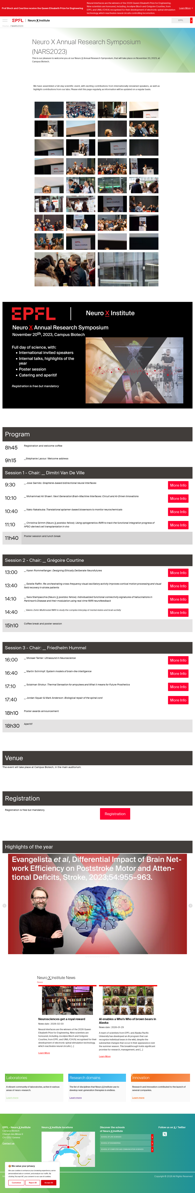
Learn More (185, 8)
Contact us (8, 1143)
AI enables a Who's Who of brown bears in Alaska (127, 1021)
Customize (16, 1183)
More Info (178, 485)
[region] (32, 1175)
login (162, 20)
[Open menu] (4, 20)
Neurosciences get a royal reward (61, 1019)
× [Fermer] (192, 8)
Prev (4, 906)
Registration (115, 813)
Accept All (49, 1183)
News (40, 982)
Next (191, 906)
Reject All (33, 1183)
